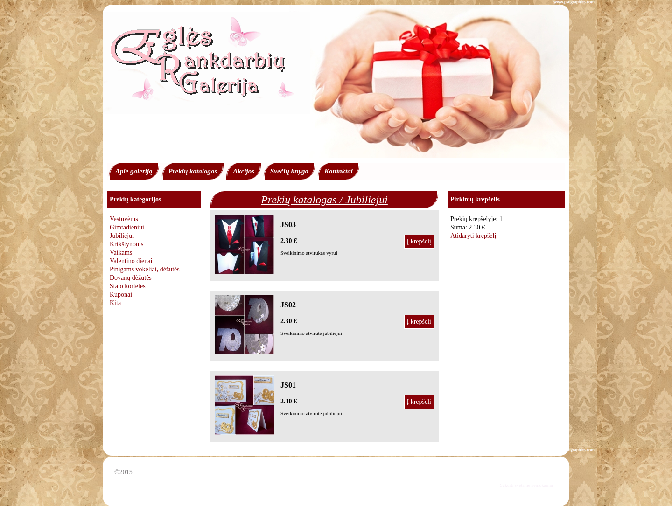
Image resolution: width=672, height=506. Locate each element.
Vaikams (121, 252)
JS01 (288, 385)
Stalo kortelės (128, 286)
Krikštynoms (126, 244)
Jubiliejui (122, 235)
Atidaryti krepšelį (473, 235)
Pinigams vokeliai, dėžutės (145, 269)
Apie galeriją (134, 171)
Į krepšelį (419, 241)
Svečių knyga (289, 171)
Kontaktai (338, 171)
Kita (115, 302)
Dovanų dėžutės (131, 277)
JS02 (288, 305)
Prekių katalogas (192, 171)
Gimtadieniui (127, 227)
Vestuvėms (124, 218)
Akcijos (243, 171)
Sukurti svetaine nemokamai (526, 485)
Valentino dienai (131, 260)
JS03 (288, 225)
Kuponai (121, 294)
